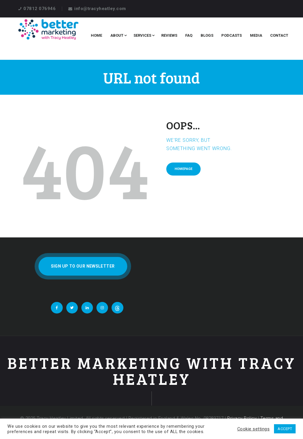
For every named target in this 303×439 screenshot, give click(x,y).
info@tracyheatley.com (100, 8)
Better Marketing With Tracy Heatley (151, 371)
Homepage (183, 169)
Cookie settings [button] (253, 429)
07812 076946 (39, 8)
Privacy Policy (242, 418)
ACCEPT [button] (285, 429)
